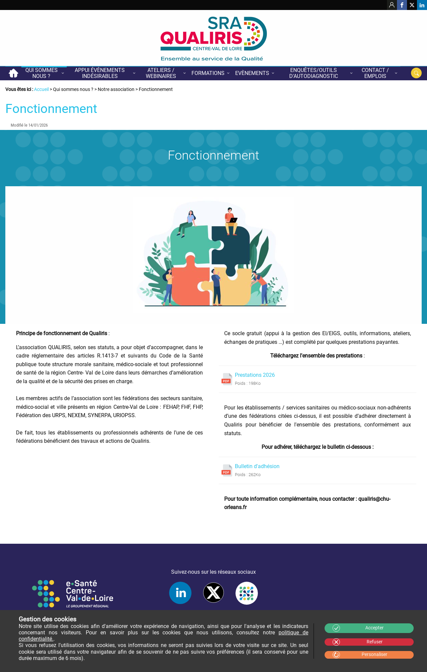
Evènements (252, 73)
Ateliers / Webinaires (161, 73)
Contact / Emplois (375, 73)
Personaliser (374, 654)
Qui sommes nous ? (41, 73)
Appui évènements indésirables (100, 73)
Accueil (13, 73)
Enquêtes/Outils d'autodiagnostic (313, 73)
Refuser (375, 642)
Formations (208, 73)
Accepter (374, 628)
